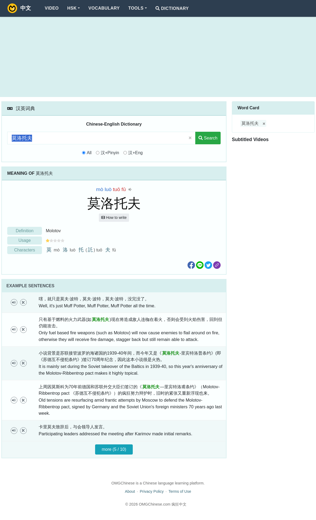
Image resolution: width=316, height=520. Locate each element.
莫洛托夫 (250, 123)
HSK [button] (72, 8)
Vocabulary (104, 8)
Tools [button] (135, 8)
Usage (24, 240)
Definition (25, 230)
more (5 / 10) (114, 449)
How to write (114, 217)
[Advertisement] (158, 57)
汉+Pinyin (110, 152)
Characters (24, 250)
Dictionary (172, 8)
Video (52, 8)
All (89, 152)
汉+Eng (135, 152)
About (130, 491)
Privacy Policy (152, 491)
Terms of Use (180, 491)
